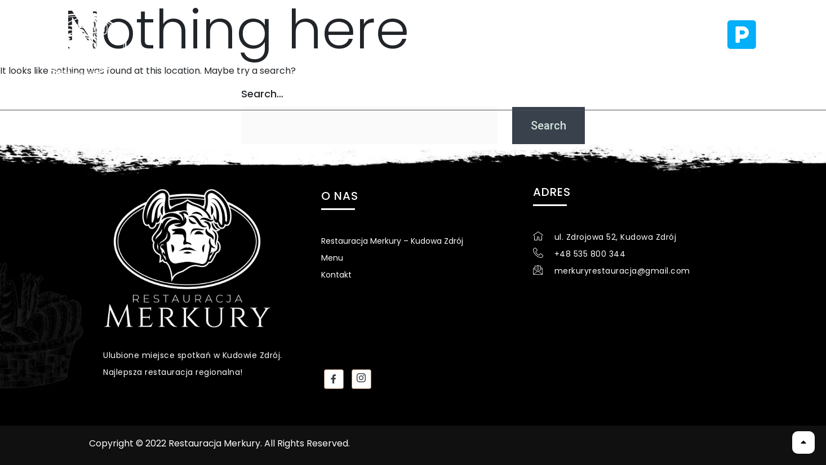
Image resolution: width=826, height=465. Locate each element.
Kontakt (439, 61)
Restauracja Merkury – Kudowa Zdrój (392, 241)
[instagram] (361, 379)
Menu (369, 61)
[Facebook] (334, 379)
